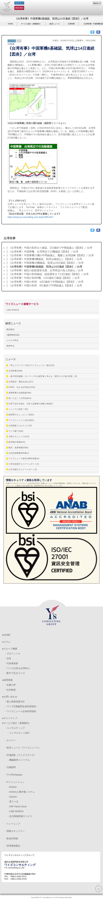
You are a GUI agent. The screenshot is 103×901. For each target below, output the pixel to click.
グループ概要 (10, 649)
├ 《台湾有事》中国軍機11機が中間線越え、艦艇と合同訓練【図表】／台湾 (50, 255)
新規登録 (19, 8)
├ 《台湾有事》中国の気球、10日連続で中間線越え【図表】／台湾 (44, 281)
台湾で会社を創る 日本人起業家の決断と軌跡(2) (29, 403)
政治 (19, 41)
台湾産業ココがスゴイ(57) (19, 425)
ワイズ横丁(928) (14, 431)
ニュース (11, 41)
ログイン (19, 3)
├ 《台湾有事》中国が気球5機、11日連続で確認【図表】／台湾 (42, 277)
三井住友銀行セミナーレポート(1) (22, 464)
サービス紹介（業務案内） (31, 24)
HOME (10, 24)
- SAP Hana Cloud (17, 806)
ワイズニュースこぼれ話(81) (20, 420)
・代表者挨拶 (11, 663)
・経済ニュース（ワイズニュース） (22, 747)
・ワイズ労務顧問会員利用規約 (20, 706)
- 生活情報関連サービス (20, 816)
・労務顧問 (10, 767)
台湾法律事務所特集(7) (17, 453)
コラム (7, 642)
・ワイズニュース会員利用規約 (20, 711)
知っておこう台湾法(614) (18, 398)
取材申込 (10, 346)
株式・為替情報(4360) (17, 447)
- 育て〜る (13, 801)
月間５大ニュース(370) (17, 436)
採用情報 (8, 680)
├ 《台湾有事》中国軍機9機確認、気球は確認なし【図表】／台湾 (44, 259)
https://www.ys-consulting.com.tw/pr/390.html (30, 217)
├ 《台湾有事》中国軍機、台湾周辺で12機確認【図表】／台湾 (42, 251)
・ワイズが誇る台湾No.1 (17, 668)
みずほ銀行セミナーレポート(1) (21, 469)
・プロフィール (12, 653)
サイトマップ (10, 718)
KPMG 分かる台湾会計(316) (20, 387)
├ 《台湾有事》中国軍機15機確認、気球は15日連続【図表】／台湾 (44, 262)
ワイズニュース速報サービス (22, 304)
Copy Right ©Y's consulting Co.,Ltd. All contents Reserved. (51, 897)
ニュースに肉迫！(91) (17, 409)
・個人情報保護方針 (14, 701)
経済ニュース (55, 24)
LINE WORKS (12, 310)
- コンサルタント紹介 (19, 733)
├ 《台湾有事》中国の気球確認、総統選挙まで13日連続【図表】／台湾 (47, 274)
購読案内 (10, 329)
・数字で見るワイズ (14, 673)
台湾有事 (71, 24)
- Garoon (12, 796)
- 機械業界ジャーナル (19, 760)
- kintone (12, 787)
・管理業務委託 (12, 846)
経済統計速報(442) (15, 442)
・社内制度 (10, 690)
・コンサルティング (14, 728)
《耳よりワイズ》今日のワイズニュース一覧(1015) (30, 365)
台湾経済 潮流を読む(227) (19, 382)
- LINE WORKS (16, 811)
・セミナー (10, 740)
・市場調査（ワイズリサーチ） (20, 755)
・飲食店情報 (11, 838)
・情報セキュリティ (14, 831)
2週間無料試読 (13, 335)
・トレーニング (12, 823)
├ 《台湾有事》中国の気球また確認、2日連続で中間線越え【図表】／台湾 (49, 247)
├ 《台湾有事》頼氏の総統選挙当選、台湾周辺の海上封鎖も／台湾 (44, 270)
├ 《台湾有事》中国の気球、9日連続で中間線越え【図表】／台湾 (44, 285)
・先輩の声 (10, 685)
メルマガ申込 (12, 340)
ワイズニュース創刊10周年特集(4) (22, 458)
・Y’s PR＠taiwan (13, 775)
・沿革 (7, 658)
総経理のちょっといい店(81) (20, 414)
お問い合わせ (10, 696)
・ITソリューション (14, 782)
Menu (95, 3)
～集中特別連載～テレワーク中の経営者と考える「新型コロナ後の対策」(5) (41, 376)
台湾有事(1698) (14, 371)
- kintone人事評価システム (21, 792)
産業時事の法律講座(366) (18, 393)
